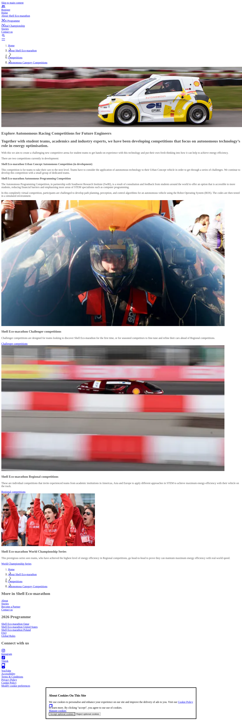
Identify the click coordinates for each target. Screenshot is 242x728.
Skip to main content (12, 2)
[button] (121, 16)
